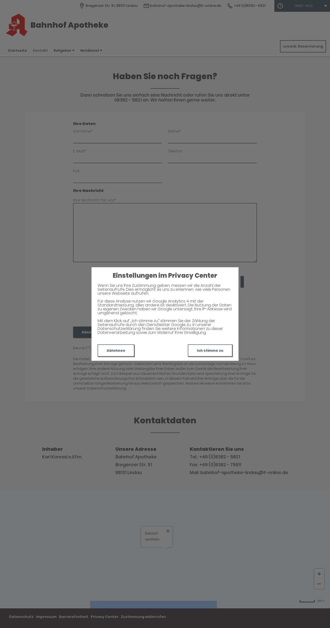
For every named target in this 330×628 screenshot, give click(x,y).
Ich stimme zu (210, 350)
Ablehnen (116, 350)
